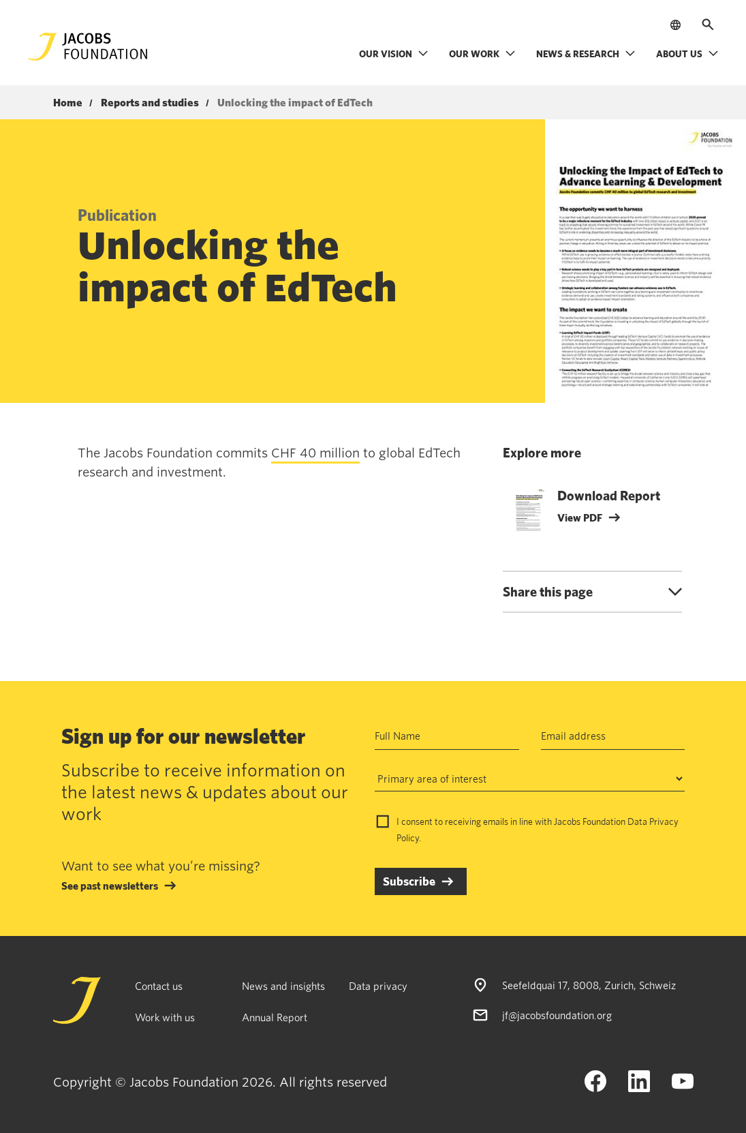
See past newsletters (109, 885)
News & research (586, 53)
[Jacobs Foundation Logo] (88, 46)
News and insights (283, 986)
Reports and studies (150, 102)
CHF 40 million (315, 453)
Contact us (159, 986)
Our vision (394, 53)
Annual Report (274, 1017)
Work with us (165, 1017)
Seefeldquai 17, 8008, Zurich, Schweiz (589, 985)
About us (687, 53)
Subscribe (409, 881)
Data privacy (378, 986)
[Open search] (708, 24)
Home (67, 102)
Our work (482, 53)
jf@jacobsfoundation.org (557, 1015)
